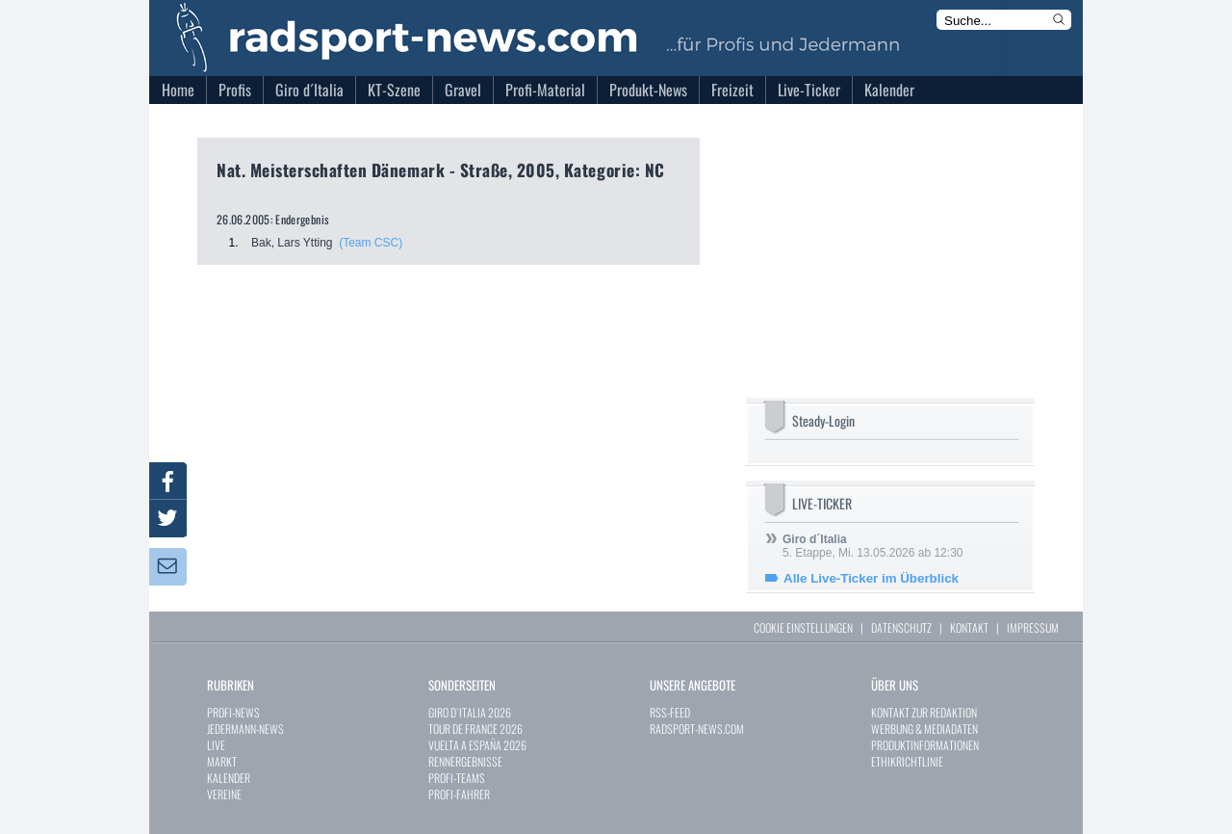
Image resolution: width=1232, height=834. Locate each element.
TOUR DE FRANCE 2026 (475, 728)
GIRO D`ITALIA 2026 (469, 712)
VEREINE (224, 794)
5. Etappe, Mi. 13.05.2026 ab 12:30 (872, 546)
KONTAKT (969, 627)
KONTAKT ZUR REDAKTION (924, 712)
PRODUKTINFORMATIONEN (925, 745)
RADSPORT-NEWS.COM (697, 728)
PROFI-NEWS (233, 712)
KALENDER (228, 777)
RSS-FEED (670, 712)
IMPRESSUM (1033, 627)
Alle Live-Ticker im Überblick (871, 578)
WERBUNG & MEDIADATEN (924, 728)
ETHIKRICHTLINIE (907, 761)
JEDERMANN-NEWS (245, 728)
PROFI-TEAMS (456, 777)
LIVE (216, 745)
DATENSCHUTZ (901, 627)
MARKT (222, 761)
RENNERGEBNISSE (465, 761)
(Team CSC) (370, 242)
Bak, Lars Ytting (292, 242)
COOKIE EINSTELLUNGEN (803, 627)
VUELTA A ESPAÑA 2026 (477, 745)
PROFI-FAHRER (459, 794)
